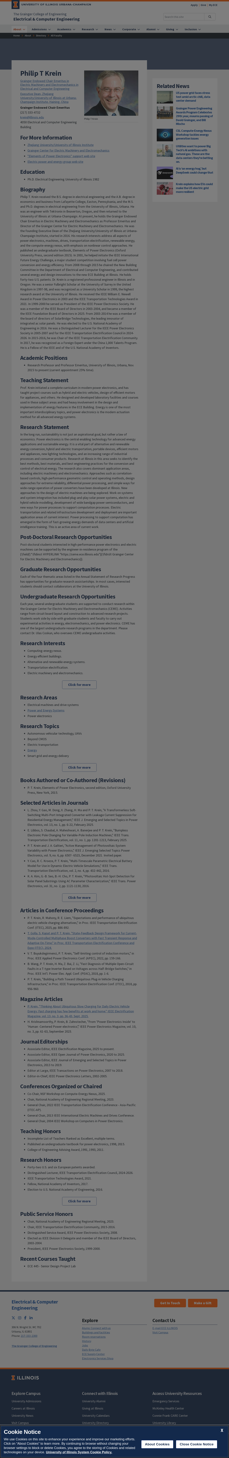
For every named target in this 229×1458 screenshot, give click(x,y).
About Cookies (157, 1444)
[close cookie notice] (222, 1430)
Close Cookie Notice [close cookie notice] (196, 1444)
